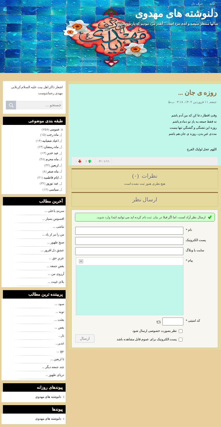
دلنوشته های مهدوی (176, 13)
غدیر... (60, 343)
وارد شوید (103, 217)
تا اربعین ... (57, 359)
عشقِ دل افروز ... (52, 250)
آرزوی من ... (56, 274)
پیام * (189, 260)
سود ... (59, 304)
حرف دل (197, 3)
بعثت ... (59, 319)
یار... (61, 335)
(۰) (136, 176)
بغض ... (59, 327)
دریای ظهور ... (54, 375)
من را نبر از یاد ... (53, 234)
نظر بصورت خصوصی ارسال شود (154, 330)
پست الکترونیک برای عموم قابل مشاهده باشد (147, 339)
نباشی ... (58, 226)
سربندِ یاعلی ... (54, 210)
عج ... (60, 351)
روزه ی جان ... (197, 92)
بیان (155, 217)
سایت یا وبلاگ (195, 250)
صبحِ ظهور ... (55, 242)
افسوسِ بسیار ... (53, 218)
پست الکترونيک (196, 240)
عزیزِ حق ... (56, 258)
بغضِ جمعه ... (55, 266)
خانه (212, 3)
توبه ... (60, 311)
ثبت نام (147, 217)
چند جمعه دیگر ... (53, 367)
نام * (189, 229)
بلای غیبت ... (56, 281)
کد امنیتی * (193, 320)
